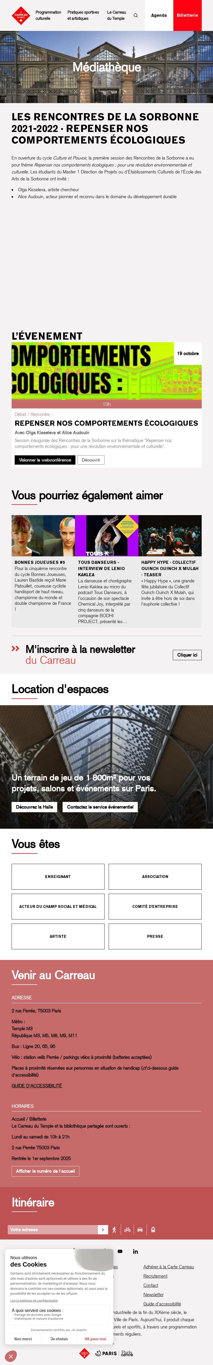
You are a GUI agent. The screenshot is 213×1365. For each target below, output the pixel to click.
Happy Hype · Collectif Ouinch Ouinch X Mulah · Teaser (170, 568)
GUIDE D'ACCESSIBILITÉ (37, 1085)
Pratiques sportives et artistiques (83, 15)
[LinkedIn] (135, 1251)
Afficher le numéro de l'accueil (45, 1171)
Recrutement (155, 1276)
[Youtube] (120, 1251)
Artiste (58, 936)
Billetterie (187, 15)
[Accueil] (84, 1353)
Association (155, 877)
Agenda (159, 15)
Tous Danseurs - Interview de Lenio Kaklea (101, 568)
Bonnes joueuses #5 (40, 562)
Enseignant (58, 877)
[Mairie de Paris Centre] (114, 1353)
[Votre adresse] (53, 1229)
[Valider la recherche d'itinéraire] (103, 1229)
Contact (150, 1285)
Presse (155, 936)
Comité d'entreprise (155, 907)
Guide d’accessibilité (162, 1304)
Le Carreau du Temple (116, 15)
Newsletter (153, 1294)
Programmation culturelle (48, 15)
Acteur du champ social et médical (58, 907)
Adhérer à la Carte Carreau (168, 1266)
